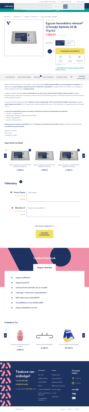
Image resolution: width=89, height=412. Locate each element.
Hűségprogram (56, 375)
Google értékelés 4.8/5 (26, 389)
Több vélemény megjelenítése (44, 226)
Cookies (54, 393)
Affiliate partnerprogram (58, 386)
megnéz (58, 12)
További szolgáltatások (44, 389)
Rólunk (40, 386)
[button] (5, 156)
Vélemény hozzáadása (44, 234)
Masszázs (17, 16)
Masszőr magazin (56, 389)
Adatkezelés (55, 396)
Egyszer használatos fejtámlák (49, 16)
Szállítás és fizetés (43, 378)
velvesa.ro (77, 409)
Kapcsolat (41, 375)
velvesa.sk (62, 409)
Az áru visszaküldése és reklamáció (44, 394)
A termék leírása (10, 77)
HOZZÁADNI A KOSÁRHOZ (69, 51)
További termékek (61, 77)
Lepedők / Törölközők (30, 16)
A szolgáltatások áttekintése (42, 399)
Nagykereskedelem (57, 382)
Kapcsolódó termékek (24, 77)
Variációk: (49, 43)
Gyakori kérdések (48, 77)
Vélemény (37, 76)
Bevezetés (7, 16)
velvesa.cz (69, 409)
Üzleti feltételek (42, 382)
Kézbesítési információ (60, 69)
